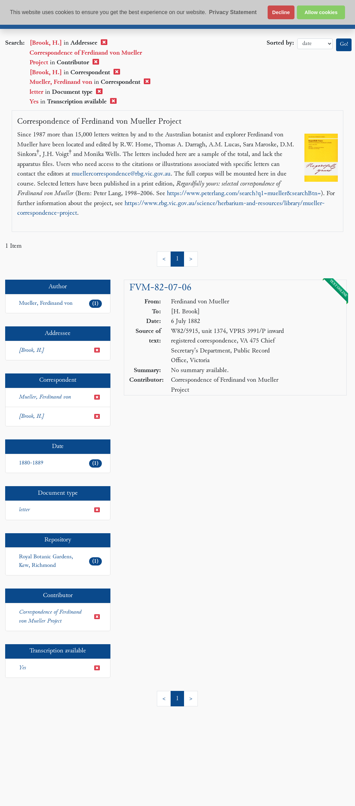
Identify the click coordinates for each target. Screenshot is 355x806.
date (315, 43)
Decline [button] (281, 12)
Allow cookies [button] (320, 12)
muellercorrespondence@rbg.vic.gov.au (121, 174)
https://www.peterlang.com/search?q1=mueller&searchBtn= (244, 193)
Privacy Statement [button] (233, 12)
